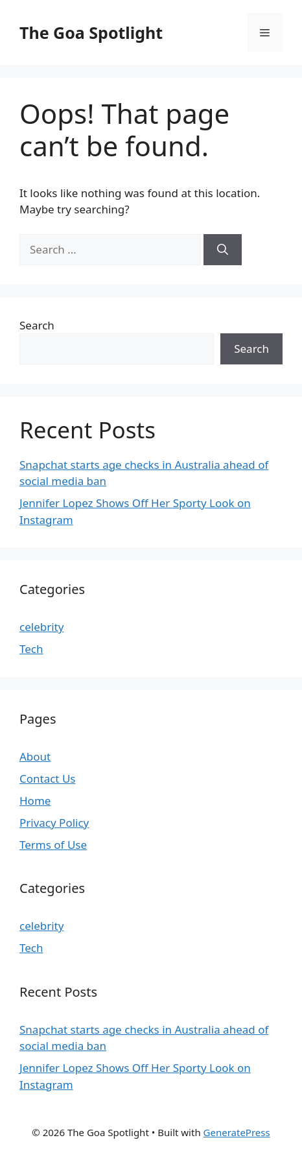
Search (36, 325)
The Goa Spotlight (91, 32)
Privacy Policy (54, 822)
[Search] (222, 249)
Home (35, 800)
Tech (31, 648)
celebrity (41, 626)
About (35, 756)
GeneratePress (236, 1132)
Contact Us (47, 778)
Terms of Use (53, 844)
